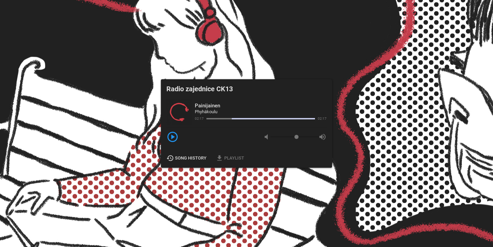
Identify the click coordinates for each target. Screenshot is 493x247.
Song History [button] (186, 158)
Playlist (230, 158)
